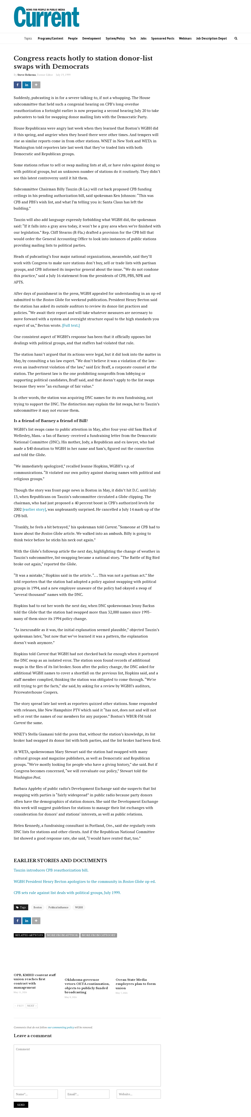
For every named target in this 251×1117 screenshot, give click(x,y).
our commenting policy (61, 1027)
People (73, 38)
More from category (98, 935)
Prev (19, 1005)
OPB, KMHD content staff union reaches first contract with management (36, 979)
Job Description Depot (211, 38)
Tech (132, 38)
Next (31, 1005)
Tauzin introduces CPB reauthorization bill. (51, 870)
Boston (38, 907)
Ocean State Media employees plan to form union (135, 984)
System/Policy (115, 38)
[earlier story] (34, 509)
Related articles (29, 935)
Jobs (143, 38)
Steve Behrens (26, 75)
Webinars (185, 38)
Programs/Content (50, 38)
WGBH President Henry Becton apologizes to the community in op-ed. (85, 881)
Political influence (58, 907)
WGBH (79, 907)
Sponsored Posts (162, 38)
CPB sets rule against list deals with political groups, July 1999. (67, 892)
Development (91, 38)
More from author (62, 935)
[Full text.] (71, 325)
